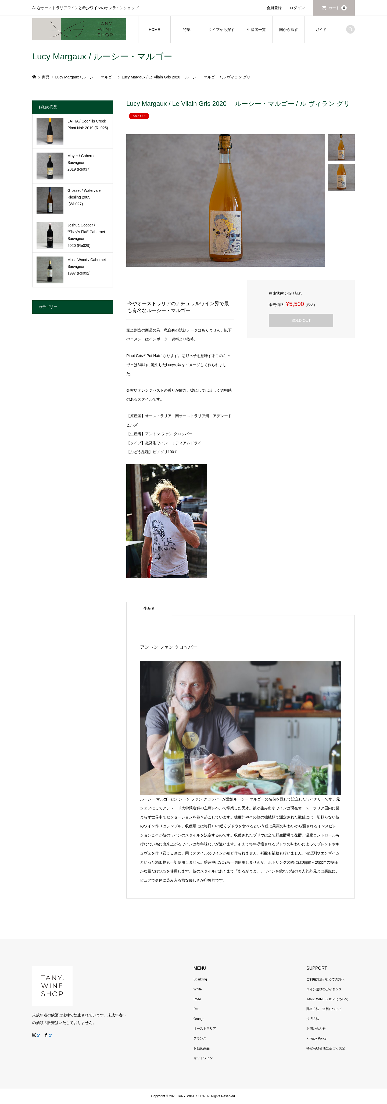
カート (337, 7)
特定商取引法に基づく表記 (325, 1048)
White (198, 989)
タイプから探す (221, 29)
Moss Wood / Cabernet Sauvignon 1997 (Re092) (86, 266)
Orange (199, 1019)
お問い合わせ (316, 1028)
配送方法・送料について (324, 1009)
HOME (154, 29)
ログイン (297, 8)
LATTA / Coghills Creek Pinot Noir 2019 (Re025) (87, 124)
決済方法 (312, 1019)
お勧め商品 (202, 1048)
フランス (200, 1038)
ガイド (321, 29)
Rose (197, 999)
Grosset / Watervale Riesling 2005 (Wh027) (84, 197)
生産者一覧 (256, 29)
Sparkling (200, 979)
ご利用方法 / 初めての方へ (325, 979)
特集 (187, 29)
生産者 (149, 608)
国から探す (288, 29)
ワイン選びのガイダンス (324, 989)
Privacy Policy (316, 1038)
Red (196, 1009)
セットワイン (203, 1058)
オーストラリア (205, 1028)
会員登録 (274, 8)
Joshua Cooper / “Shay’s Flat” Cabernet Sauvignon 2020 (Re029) (86, 235)
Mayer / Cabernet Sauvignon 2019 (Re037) (81, 162)
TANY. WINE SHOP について (327, 999)
